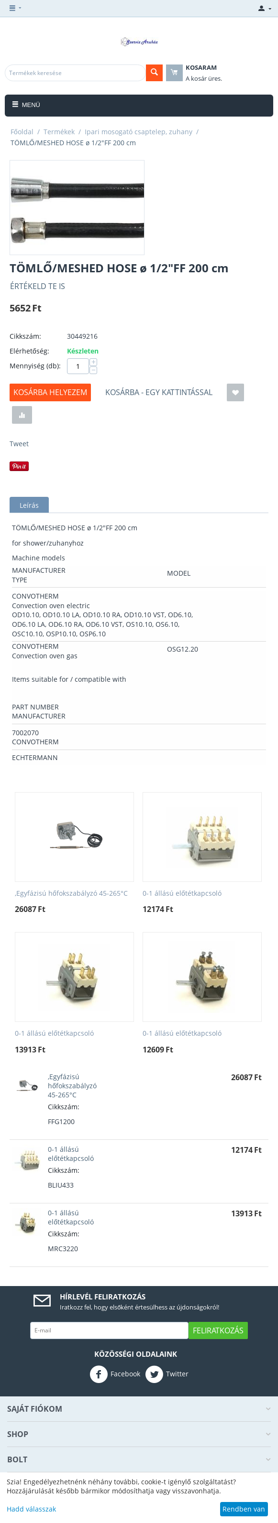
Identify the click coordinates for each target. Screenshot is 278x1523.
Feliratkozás (218, 1330)
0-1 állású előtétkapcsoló (182, 894)
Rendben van (243, 1508)
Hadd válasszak (31, 1508)
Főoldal (22, 131)
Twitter (167, 1374)
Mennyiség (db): (35, 365)
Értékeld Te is (37, 286)
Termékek (59, 131)
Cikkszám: (25, 336)
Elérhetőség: (29, 350)
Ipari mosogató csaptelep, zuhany (138, 131)
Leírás (29, 505)
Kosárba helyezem (50, 392)
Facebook (114, 1374)
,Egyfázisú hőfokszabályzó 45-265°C (71, 894)
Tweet (19, 443)
